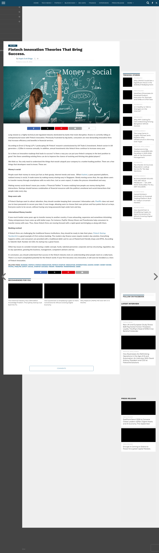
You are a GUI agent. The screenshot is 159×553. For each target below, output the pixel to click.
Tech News (46, 3)
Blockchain (70, 3)
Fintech (57, 3)
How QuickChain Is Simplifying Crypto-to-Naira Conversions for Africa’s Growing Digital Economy (61, 303)
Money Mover (105, 265)
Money (97, 265)
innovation (70, 265)
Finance (92, 3)
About (120, 551)
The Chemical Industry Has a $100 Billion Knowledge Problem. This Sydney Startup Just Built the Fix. (25, 303)
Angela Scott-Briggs (26, 59)
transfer (59, 266)
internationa (81, 265)
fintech (31, 265)
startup (37, 266)
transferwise (69, 266)
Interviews (104, 3)
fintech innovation (43, 265)
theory (52, 266)
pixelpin (18, 266)
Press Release (118, 3)
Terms (143, 551)
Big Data (82, 3)
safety (24, 266)
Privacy (136, 551)
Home (36, 3)
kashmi (90, 265)
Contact (128, 551)
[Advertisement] (79, 23)
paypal (11, 266)
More (129, 3)
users (78, 266)
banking (24, 265)
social (30, 266)
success (44, 266)
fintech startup (58, 265)
